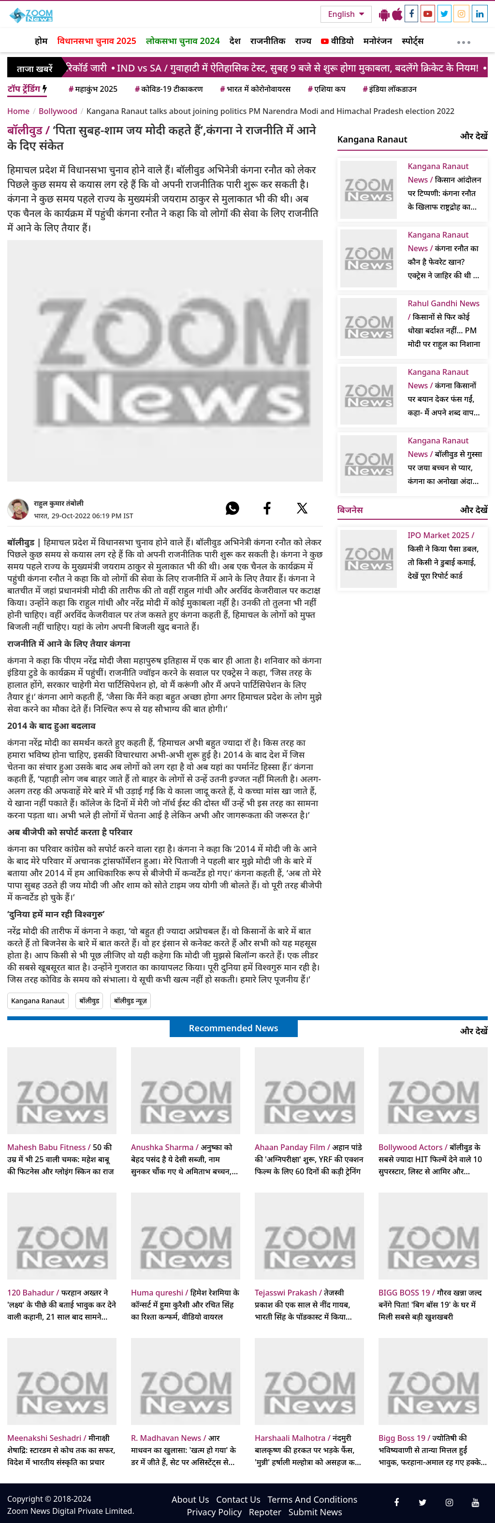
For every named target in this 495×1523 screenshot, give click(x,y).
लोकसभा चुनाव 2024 (183, 40)
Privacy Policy (214, 1512)
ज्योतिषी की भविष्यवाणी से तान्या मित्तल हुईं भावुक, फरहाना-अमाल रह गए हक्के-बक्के (431, 1450)
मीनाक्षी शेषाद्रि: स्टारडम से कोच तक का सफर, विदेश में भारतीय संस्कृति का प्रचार (61, 1450)
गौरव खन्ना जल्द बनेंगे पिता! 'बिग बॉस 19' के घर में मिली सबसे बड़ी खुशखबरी (430, 1304)
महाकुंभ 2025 (92, 89)
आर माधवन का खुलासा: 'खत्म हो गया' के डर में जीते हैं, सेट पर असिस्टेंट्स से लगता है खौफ (183, 1450)
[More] (463, 40)
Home (18, 111)
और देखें (474, 136)
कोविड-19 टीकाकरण (168, 89)
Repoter (265, 1512)
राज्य (303, 40)
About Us (190, 1499)
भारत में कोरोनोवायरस (254, 89)
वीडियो (337, 40)
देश (235, 40)
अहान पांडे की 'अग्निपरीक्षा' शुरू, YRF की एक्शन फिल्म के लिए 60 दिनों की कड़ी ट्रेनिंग (309, 1159)
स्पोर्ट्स (413, 40)
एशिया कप (326, 89)
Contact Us (238, 1499)
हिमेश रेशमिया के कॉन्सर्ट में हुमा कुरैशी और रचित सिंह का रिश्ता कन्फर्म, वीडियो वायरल (185, 1304)
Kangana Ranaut (38, 1000)
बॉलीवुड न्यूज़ (130, 1000)
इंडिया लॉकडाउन (389, 89)
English (342, 14)
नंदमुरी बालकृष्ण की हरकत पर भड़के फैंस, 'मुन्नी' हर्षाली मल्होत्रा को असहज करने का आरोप (309, 1450)
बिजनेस (350, 509)
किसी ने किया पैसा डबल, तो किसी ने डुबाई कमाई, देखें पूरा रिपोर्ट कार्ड (443, 555)
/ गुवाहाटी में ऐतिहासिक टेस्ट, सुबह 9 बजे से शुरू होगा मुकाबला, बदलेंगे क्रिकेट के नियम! (305, 67)
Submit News (315, 1512)
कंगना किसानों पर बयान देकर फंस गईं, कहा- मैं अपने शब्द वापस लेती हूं (443, 393)
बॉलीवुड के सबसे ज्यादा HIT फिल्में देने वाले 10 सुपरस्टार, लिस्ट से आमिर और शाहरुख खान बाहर (430, 1160)
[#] (232, 508)
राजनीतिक (268, 40)
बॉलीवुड (89, 1000)
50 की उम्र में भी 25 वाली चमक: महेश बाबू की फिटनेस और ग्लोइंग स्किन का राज (60, 1159)
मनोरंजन (378, 40)
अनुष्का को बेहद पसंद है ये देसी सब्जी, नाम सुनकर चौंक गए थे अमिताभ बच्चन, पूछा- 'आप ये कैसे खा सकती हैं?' (181, 1160)
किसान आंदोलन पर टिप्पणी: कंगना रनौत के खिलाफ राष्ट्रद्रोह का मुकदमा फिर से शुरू (444, 187)
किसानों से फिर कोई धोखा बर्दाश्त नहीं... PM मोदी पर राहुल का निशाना (444, 323)
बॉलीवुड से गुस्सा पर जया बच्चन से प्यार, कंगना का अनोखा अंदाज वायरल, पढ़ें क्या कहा (445, 461)
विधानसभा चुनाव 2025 (96, 40)
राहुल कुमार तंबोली (59, 503)
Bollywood (58, 111)
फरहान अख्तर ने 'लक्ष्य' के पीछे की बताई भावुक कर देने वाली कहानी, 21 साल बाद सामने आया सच (61, 1305)
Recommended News (233, 1028)
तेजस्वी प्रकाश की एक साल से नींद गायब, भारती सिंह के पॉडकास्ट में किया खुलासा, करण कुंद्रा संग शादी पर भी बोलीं (306, 1305)
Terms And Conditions (313, 1499)
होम (41, 40)
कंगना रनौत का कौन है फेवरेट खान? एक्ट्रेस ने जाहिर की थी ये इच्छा (443, 255)
